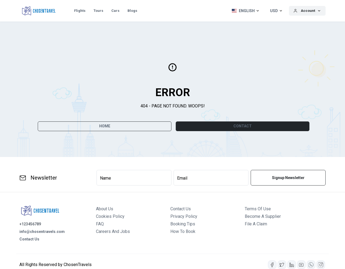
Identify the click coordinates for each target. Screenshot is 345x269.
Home (104, 126)
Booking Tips (182, 223)
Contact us (180, 208)
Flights (79, 11)
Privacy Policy (183, 216)
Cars (115, 11)
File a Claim (256, 223)
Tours (98, 11)
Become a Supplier (263, 216)
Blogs (132, 11)
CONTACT (242, 126)
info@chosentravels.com (42, 231)
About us (104, 208)
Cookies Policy (110, 216)
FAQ (100, 223)
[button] (244, 11)
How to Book (182, 231)
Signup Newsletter (288, 178)
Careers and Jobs (113, 231)
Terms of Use (258, 208)
